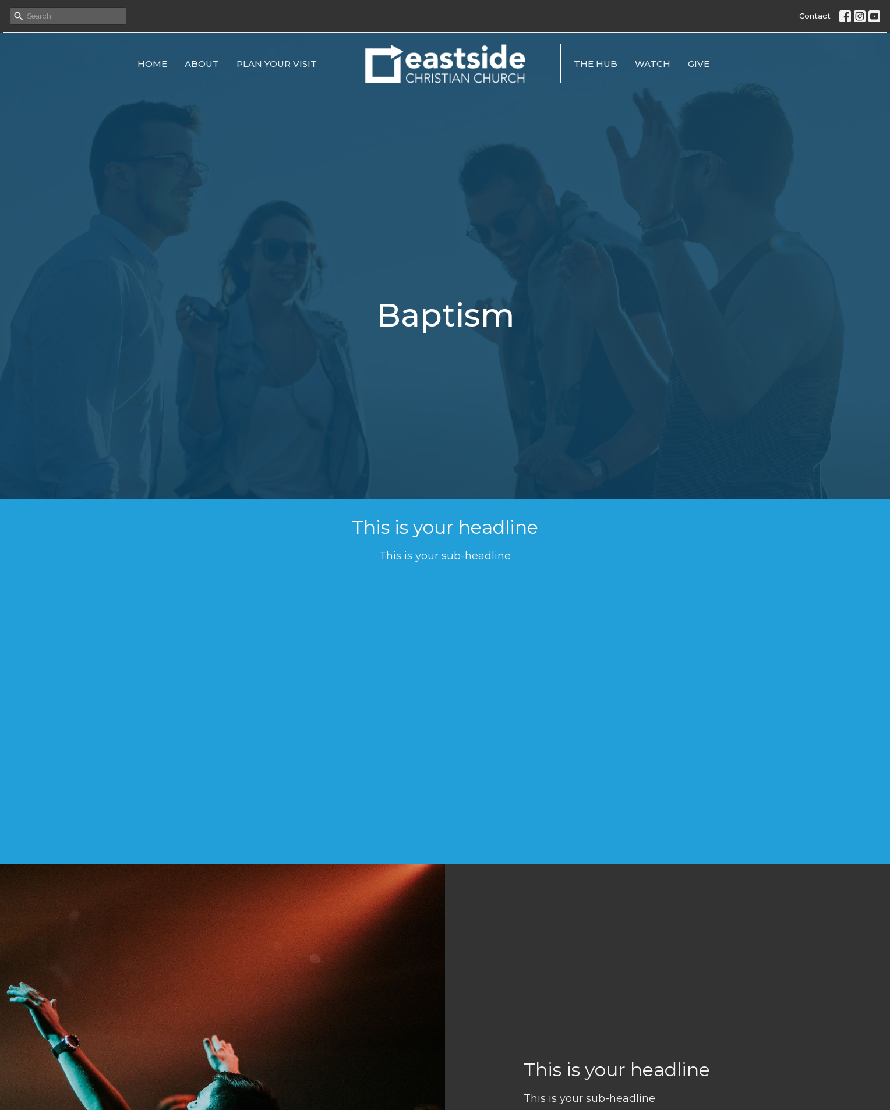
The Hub (595, 63)
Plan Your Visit (276, 63)
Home (152, 63)
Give (698, 63)
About (202, 63)
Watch (652, 63)
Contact (815, 15)
